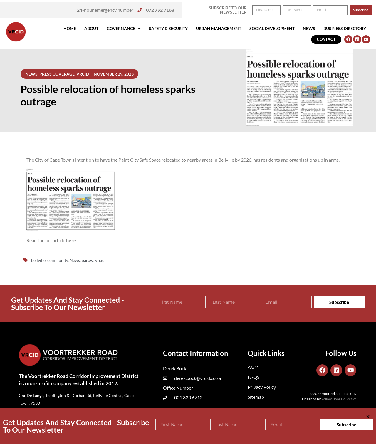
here (71, 240)
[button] (363, 8)
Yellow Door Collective (338, 399)
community (57, 260)
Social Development (272, 28)
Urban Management (218, 28)
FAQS (253, 377)
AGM (253, 367)
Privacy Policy (262, 387)
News (309, 28)
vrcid (100, 260)
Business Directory (344, 28)
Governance (124, 28)
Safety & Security (168, 28)
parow (87, 260)
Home (69, 28)
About (91, 28)
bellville (38, 260)
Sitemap (256, 397)
